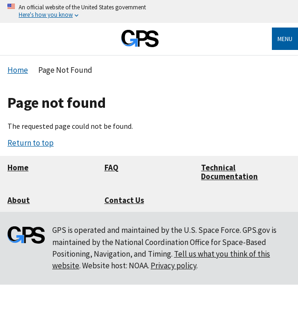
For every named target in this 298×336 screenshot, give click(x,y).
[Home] (140, 44)
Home (17, 167)
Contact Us (124, 200)
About (18, 200)
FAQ (111, 167)
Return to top (30, 143)
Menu (284, 39)
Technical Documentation (229, 172)
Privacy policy (173, 265)
